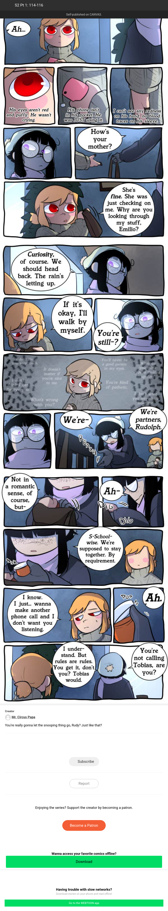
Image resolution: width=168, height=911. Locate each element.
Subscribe (86, 761)
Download (84, 861)
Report (84, 783)
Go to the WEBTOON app (84, 903)
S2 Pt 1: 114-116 (29, 5)
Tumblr (100, 746)
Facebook (67, 746)
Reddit (117, 746)
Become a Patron (84, 825)
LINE (50, 746)
